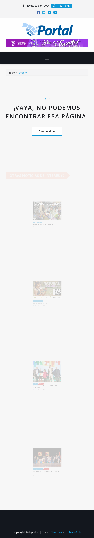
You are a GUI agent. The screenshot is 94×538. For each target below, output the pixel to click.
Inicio (12, 73)
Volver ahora (47, 131)
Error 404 (23, 73)
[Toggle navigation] (47, 58)
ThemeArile (74, 532)
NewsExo (56, 532)
